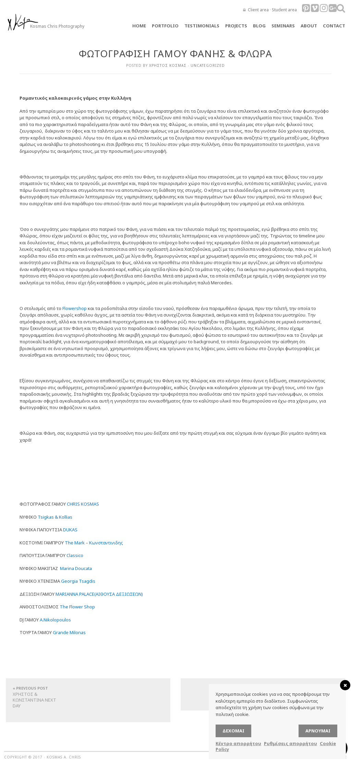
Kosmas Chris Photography (57, 26)
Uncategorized (208, 65)
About (309, 26)
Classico (74, 555)
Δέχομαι (233, 731)
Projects (236, 26)
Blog (259, 26)
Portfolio (165, 26)
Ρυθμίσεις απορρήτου (290, 743)
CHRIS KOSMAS (83, 504)
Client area (258, 10)
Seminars (283, 26)
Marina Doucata (76, 568)
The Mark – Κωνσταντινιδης (94, 543)
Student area (284, 10)
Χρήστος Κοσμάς (167, 65)
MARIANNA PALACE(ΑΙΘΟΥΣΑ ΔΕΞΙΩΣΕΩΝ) (99, 594)
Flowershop (74, 308)
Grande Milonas (69, 632)
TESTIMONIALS (201, 26)
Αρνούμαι (317, 731)
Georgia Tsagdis (78, 581)
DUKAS (70, 530)
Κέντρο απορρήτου (238, 743)
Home (139, 26)
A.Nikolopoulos (55, 620)
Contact (334, 26)
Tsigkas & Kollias (55, 517)
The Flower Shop (77, 607)
